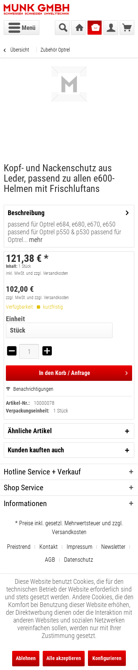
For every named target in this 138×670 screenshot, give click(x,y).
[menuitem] (21, 27)
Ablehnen (26, 658)
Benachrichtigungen (29, 389)
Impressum (79, 546)
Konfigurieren (106, 658)
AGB (50, 559)
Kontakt (48, 546)
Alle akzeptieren (63, 658)
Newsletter (113, 546)
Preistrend (19, 546)
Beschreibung (26, 213)
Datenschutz (78, 559)
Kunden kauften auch (36, 450)
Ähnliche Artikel (30, 431)
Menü (21, 26)
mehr (35, 239)
